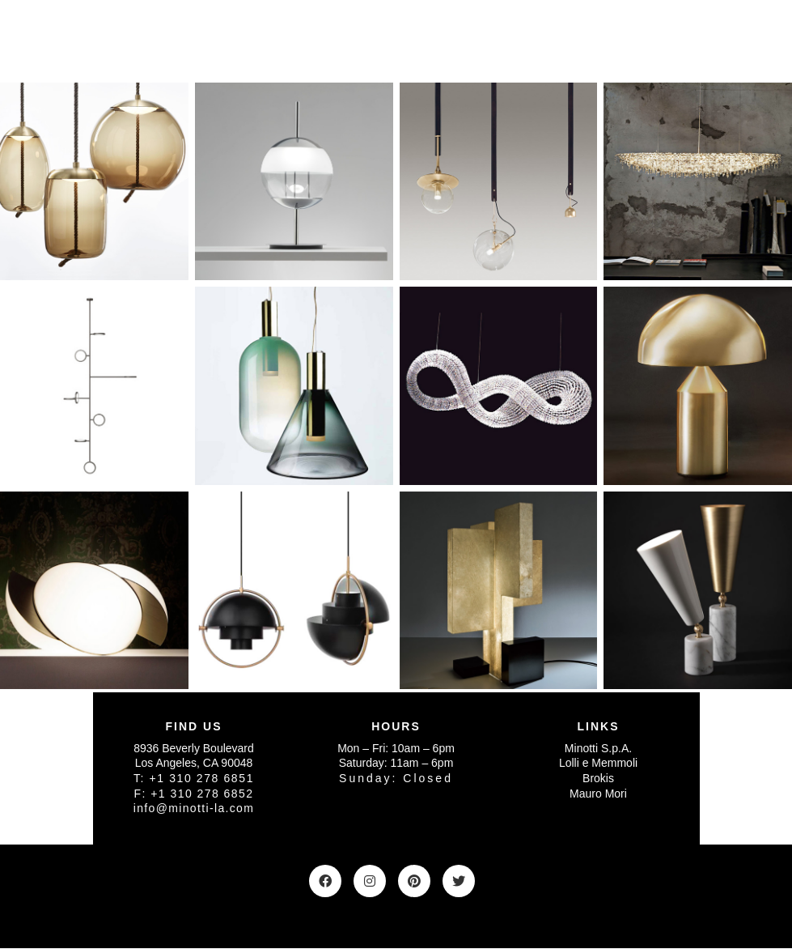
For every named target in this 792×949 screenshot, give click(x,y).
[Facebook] (325, 881)
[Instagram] (370, 881)
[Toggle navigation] (678, 39)
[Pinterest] (414, 881)
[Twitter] (459, 881)
